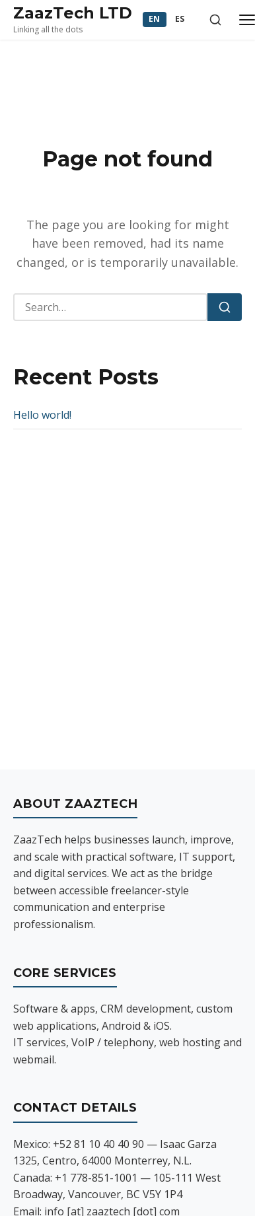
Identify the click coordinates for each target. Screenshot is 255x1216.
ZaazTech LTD (72, 12)
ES (180, 18)
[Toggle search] (215, 20)
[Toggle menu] (247, 19)
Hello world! (42, 415)
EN (155, 18)
